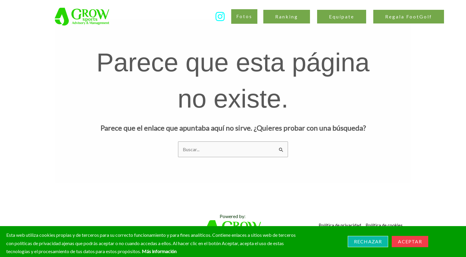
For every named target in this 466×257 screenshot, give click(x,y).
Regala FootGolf (408, 16)
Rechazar (368, 241)
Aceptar (410, 241)
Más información (159, 251)
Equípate (341, 16)
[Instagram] (220, 16)
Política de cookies (384, 225)
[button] (244, 16)
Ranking (286, 16)
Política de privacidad (340, 225)
